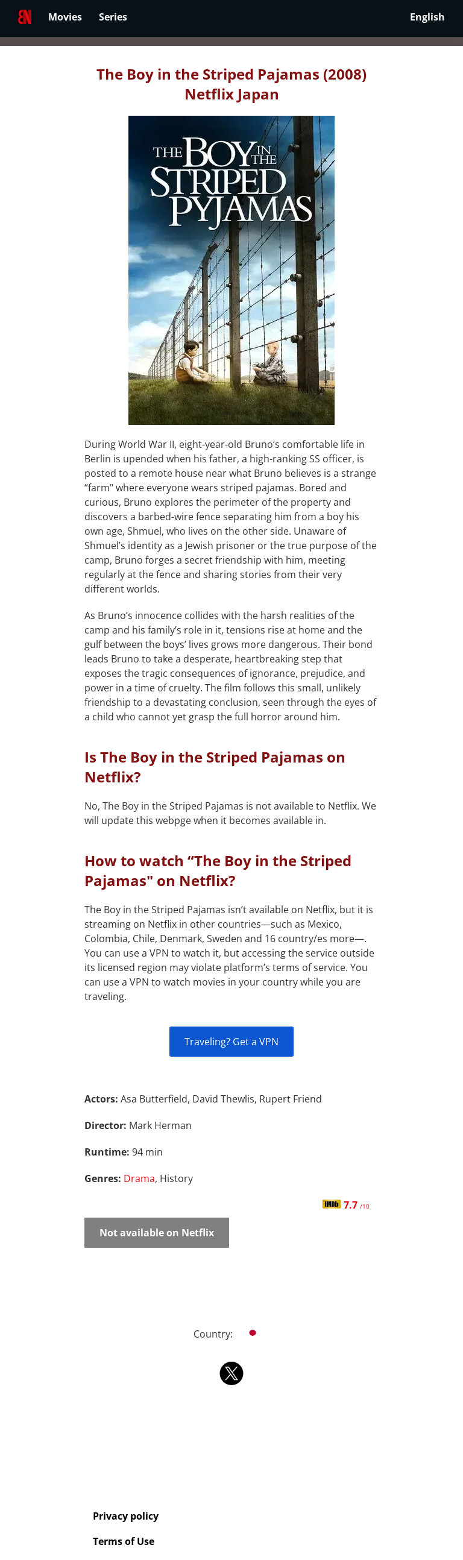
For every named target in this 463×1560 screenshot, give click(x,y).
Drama (139, 1178)
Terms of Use (123, 1541)
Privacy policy (126, 1516)
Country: (232, 1334)
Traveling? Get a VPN (231, 1041)
